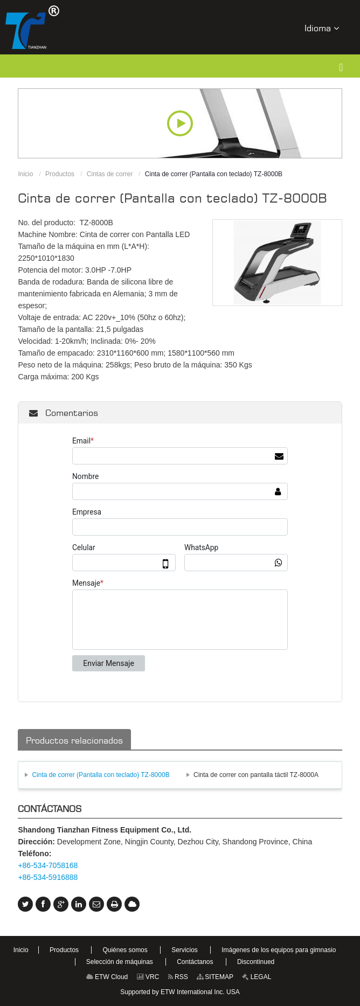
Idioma (321, 27)
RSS (178, 977)
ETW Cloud (107, 977)
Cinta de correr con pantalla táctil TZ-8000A (256, 775)
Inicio (25, 174)
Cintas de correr (110, 174)
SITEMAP (215, 977)
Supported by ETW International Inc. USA (179, 992)
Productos (59, 174)
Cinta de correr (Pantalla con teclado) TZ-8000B (100, 775)
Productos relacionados (74, 740)
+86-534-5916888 (48, 877)
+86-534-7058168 (48, 865)
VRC (148, 977)
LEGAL (256, 977)
